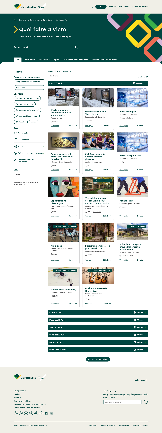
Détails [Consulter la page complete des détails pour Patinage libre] (141, 216)
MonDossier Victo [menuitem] (140, 7)
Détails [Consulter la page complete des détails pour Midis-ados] (73, 260)
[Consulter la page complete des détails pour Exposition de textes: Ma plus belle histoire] (98, 251)
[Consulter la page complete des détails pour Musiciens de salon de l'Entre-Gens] (98, 295)
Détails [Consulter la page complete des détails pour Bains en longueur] (141, 126)
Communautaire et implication (29, 161)
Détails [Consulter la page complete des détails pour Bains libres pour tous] (141, 170)
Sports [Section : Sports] (56, 60)
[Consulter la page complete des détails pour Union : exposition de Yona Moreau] (98, 117)
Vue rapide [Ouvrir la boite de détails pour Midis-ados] (55, 260)
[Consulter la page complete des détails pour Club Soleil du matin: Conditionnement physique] (98, 161)
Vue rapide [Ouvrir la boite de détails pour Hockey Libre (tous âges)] (55, 304)
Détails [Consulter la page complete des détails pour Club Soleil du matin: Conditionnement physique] (107, 170)
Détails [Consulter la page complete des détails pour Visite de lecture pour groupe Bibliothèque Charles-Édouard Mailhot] (107, 216)
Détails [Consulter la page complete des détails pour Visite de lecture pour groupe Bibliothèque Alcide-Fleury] (141, 260)
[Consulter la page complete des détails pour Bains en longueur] (132, 115)
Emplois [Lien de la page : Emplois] (18, 394)
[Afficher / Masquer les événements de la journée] (141, 83)
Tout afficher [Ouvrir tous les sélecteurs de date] (142, 77)
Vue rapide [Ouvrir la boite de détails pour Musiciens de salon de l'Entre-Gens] (89, 304)
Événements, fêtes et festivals (29, 153)
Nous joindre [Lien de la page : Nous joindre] (20, 391)
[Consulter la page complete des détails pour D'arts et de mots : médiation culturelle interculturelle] (64, 117)
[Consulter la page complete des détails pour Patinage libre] (132, 204)
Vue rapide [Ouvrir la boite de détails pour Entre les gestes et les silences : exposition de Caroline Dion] (55, 170)
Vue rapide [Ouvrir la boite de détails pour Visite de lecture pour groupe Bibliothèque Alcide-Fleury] (123, 260)
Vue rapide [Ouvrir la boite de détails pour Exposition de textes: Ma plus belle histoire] (89, 260)
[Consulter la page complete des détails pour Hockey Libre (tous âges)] (64, 293)
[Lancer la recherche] (76, 47)
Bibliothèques (29, 139)
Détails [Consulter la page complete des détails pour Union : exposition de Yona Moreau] (107, 126)
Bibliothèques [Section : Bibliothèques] (44, 60)
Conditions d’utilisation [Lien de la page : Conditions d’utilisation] (140, 425)
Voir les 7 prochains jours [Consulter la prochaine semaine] (98, 359)
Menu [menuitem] (101, 7)
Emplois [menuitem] (112, 7)
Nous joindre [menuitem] (123, 7)
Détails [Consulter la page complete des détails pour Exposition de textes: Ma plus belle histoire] (107, 260)
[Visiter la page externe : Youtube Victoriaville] (41, 413)
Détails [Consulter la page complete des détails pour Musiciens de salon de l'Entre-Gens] (107, 304)
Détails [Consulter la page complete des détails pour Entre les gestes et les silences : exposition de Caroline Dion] (73, 170)
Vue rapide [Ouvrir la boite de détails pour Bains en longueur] (123, 126)
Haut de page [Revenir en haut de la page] (141, 380)
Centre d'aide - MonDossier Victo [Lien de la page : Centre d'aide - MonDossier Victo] (28, 408)
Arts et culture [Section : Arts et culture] (29, 60)
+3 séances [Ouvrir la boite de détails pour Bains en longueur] (130, 118)
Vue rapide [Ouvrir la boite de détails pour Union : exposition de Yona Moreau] (89, 126)
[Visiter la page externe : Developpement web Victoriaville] (52, 413)
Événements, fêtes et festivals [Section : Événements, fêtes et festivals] (75, 60)
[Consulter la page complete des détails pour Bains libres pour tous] (132, 159)
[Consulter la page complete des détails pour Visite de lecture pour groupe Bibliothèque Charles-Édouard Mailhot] (98, 206)
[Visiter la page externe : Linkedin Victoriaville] (36, 413)
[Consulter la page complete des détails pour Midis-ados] (64, 251)
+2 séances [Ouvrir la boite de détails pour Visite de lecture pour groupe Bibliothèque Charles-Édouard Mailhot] (97, 212)
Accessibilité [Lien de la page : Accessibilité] (93, 425)
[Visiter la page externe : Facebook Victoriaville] (16, 413)
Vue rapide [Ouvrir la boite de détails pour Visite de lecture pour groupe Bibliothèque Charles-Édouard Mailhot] (89, 216)
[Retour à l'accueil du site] (15, 20)
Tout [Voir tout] (17, 60)
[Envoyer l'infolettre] (145, 402)
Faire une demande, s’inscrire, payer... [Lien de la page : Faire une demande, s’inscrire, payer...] (30, 404)
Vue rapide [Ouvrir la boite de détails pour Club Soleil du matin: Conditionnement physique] (89, 170)
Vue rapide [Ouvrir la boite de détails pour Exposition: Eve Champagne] (55, 216)
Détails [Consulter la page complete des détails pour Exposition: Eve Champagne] (73, 216)
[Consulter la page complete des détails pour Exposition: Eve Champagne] (64, 207)
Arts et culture (29, 133)
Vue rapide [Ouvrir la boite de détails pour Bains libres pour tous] (123, 170)
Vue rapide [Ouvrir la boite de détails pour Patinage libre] (123, 216)
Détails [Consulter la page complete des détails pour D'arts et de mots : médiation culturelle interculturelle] (73, 126)
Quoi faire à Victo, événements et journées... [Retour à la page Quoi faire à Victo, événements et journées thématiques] (35, 20)
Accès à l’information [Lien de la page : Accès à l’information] (108, 425)
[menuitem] (30, 6)
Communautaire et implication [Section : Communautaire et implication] (104, 60)
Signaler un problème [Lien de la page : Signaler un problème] (24, 401)
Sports (29, 146)
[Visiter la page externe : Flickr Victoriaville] (47, 413)
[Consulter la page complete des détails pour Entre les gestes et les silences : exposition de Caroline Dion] (64, 161)
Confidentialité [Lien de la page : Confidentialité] (124, 425)
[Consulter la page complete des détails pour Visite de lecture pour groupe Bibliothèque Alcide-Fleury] (132, 251)
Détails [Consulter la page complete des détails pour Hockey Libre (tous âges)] (73, 304)
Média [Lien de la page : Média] (17, 398)
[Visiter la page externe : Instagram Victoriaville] (31, 413)
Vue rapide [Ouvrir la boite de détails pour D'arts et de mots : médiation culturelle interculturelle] (55, 126)
